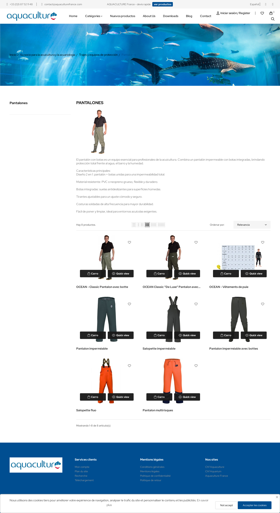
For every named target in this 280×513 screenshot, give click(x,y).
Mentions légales (149, 471)
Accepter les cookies (254, 505)
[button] (162, 4)
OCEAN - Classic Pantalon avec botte (102, 287)
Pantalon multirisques (158, 410)
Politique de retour (150, 480)
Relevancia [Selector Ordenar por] (252, 224)
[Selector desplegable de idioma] (255, 4)
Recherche (81, 475)
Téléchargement (84, 480)
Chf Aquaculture (214, 467)
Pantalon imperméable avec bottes (233, 349)
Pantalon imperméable (92, 349)
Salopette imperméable (159, 349)
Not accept (226, 505)
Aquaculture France (216, 475)
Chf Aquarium (213, 471)
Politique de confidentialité (155, 475)
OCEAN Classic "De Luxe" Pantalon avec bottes (170, 287)
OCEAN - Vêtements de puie (228, 287)
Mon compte (82, 467)
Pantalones (19, 103)
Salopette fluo (86, 410)
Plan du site (81, 471)
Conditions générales (152, 467)
